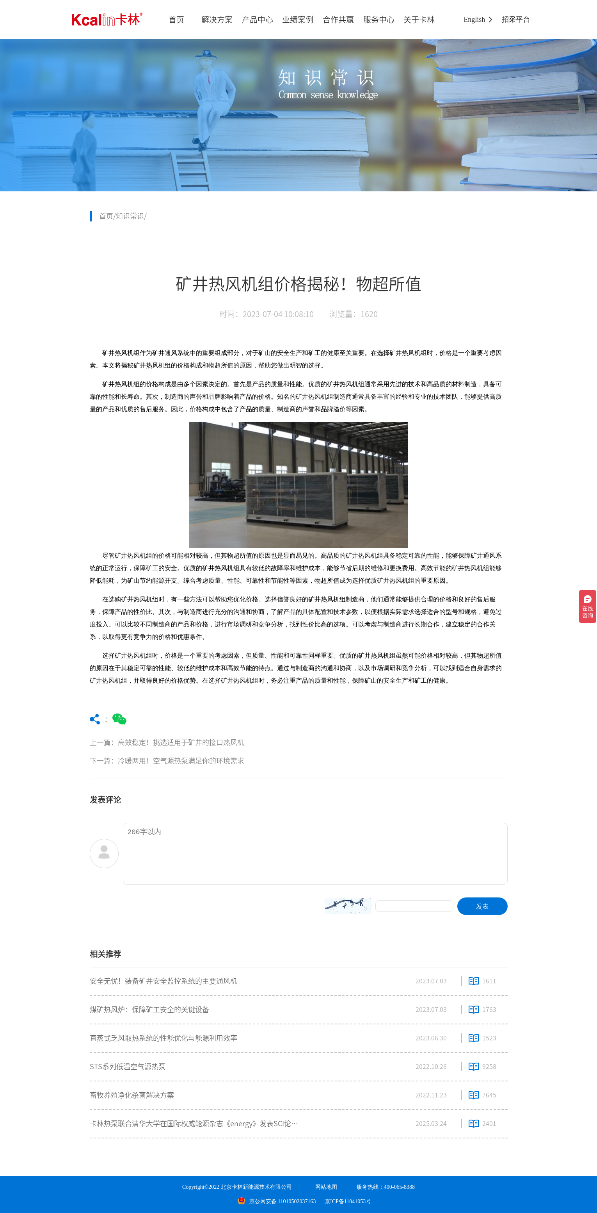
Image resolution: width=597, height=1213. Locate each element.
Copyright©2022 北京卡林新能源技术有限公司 (237, 1187)
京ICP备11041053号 (348, 1201)
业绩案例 (297, 19)
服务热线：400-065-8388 (386, 1187)
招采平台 (516, 19)
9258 (489, 1066)
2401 (489, 1123)
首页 (176, 19)
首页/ (107, 215)
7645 (489, 1095)
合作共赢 (338, 19)
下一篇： (229, 761)
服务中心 (378, 19)
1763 (489, 1009)
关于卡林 (419, 19)
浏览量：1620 (353, 314)
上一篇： (229, 742)
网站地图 (326, 1187)
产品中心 (257, 19)
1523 (489, 1038)
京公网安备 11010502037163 (277, 1201)
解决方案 (217, 19)
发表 (482, 906)
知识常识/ (131, 215)
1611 (489, 981)
